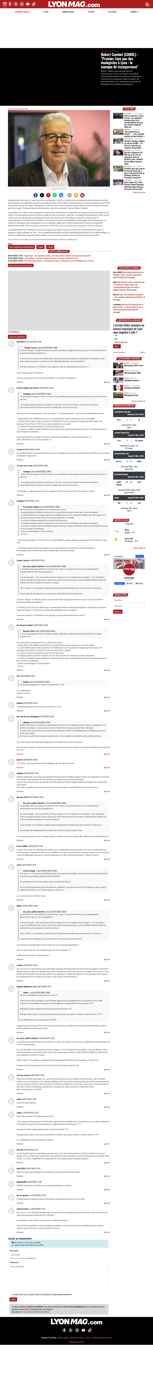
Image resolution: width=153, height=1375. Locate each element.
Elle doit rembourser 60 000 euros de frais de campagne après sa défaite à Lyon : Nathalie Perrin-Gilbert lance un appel (133, 158)
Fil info (46, 12)
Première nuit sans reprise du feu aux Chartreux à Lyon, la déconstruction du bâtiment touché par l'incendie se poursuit (134, 173)
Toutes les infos (138, 192)
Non (115, 339)
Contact (88, 1337)
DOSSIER (126, 363)
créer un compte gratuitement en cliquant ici (35, 1311)
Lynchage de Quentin (132, 387)
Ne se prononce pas (120, 342)
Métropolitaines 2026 (132, 372)
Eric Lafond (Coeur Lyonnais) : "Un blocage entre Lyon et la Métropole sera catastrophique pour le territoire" (59, 260)
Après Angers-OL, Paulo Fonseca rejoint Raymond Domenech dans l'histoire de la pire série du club (134, 185)
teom (50, 247)
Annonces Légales (68, 12)
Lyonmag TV (134, 12)
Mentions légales (63, 1337)
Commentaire (14, 1262)
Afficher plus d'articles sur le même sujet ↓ (21, 265)
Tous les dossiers (138, 401)
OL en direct (128, 180)
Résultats (142, 352)
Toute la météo (139, 548)
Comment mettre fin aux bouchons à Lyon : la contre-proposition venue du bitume (128, 275)
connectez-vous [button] (32, 1258)
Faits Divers (112, 12)
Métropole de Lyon (131, 395)
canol (41, 247)
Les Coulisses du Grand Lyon (110, 51)
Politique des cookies (77, 1337)
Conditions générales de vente (102, 1337)
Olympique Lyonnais (131, 380)
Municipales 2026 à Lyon (133, 365)
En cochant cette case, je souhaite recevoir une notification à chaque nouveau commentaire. (42, 1294)
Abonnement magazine (22, 12)
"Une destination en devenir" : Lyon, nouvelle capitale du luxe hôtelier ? (134, 133)
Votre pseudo (14, 1250)
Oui (115, 335)
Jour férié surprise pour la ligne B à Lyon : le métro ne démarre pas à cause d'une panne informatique (128, 307)
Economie (127, 129)
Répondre (20, 382)
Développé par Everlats (76, 1342)
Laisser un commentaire (17, 336)
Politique (91, 12)
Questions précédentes (119, 352)
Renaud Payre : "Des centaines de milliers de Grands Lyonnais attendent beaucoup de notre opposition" (57, 255)
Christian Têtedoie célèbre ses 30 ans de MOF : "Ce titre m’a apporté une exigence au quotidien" (134, 144)
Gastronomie (128, 139)
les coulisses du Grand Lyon (21, 247)
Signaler (107, 382)
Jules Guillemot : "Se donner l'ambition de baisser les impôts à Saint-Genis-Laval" (51, 258)
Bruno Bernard (61, 225)
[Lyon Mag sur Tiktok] (89, 1331)
